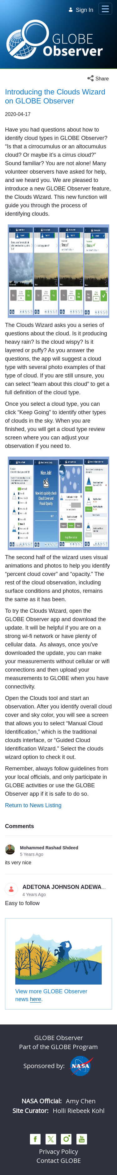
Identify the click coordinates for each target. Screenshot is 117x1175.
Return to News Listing (33, 805)
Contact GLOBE (59, 1160)
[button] (99, 79)
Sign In (80, 10)
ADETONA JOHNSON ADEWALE (65, 887)
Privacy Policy (58, 1151)
